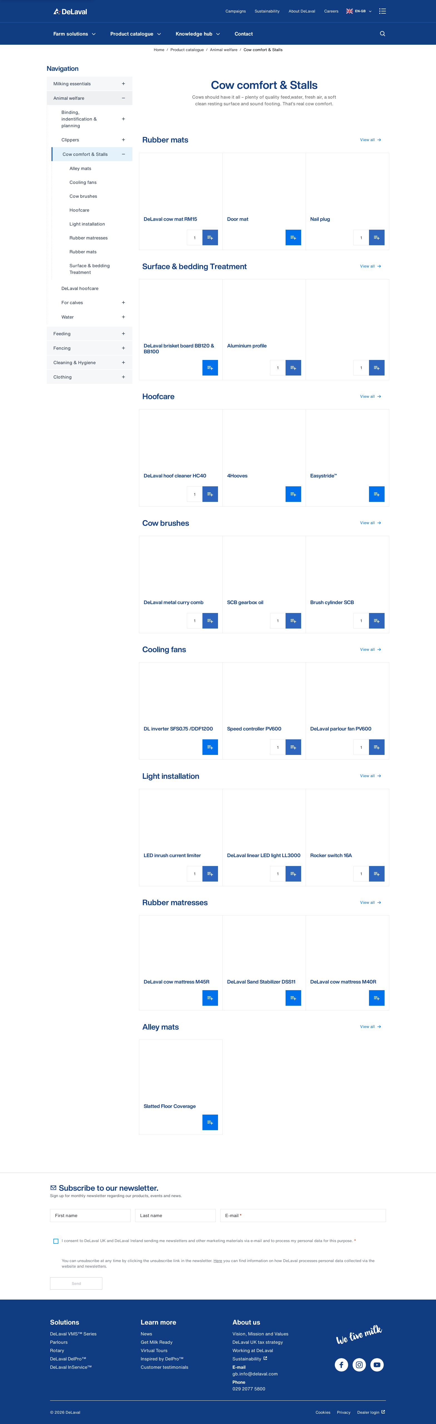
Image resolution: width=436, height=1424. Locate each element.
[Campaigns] (235, 11)
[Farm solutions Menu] (93, 33)
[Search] (382, 33)
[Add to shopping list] (210, 237)
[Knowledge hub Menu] (218, 33)
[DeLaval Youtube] (377, 1365)
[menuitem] (75, 33)
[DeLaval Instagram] (359, 1365)
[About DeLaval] (302, 11)
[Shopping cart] (382, 11)
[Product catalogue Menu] (159, 33)
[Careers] (331, 11)
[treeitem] (91, 213)
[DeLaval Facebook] (341, 1365)
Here (218, 1260)
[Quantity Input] (194, 237)
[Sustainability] (267, 11)
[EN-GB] (359, 11)
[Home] (70, 11)
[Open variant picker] (293, 237)
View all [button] (373, 140)
